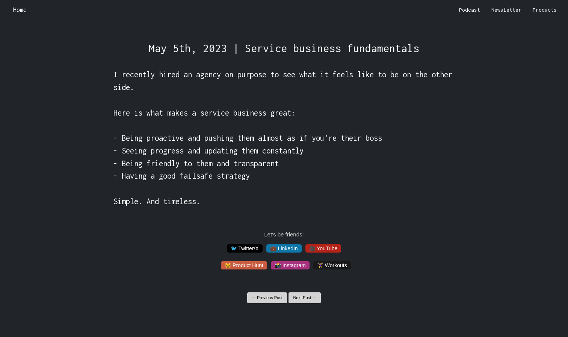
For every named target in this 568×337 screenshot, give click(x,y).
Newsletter (506, 10)
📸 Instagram (290, 265)
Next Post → (304, 297)
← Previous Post (267, 297)
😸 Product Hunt (244, 265)
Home (20, 9)
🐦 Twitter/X (245, 248)
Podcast (469, 10)
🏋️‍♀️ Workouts (332, 265)
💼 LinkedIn (284, 248)
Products (545, 10)
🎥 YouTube (323, 248)
